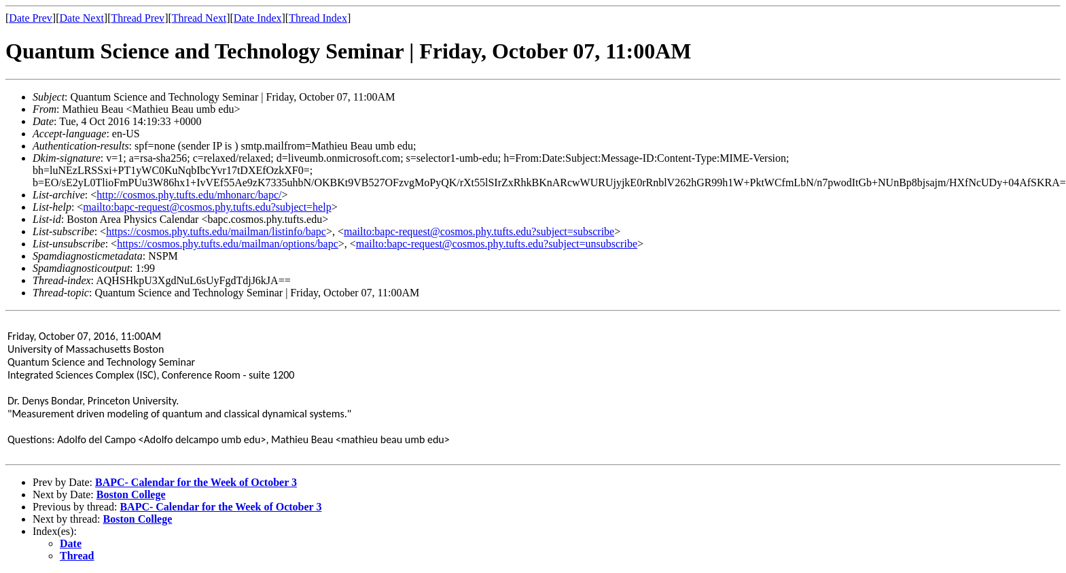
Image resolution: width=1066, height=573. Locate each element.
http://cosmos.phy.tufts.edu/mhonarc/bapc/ (188, 195)
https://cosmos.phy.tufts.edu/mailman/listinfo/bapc (216, 231)
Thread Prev (137, 18)
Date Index (258, 18)
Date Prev (30, 18)
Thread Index (318, 18)
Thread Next (199, 18)
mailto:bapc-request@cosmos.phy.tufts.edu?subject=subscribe (479, 231)
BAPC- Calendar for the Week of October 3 (196, 482)
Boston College (131, 494)
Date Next (82, 18)
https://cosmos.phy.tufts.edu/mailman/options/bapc (227, 243)
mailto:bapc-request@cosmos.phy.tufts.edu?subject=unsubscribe (496, 243)
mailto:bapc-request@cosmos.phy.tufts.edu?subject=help (207, 207)
